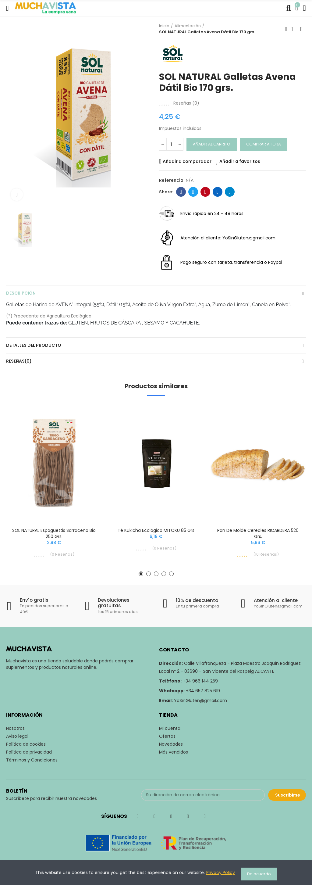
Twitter (193, 192)
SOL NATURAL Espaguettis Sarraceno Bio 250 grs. (54, 533)
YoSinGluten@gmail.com (200, 700)
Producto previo (286, 29)
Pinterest (205, 192)
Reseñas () (186, 103)
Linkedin (218, 192)
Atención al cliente (276, 600)
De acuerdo (259, 874)
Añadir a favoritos (239, 161)
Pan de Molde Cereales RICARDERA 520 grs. (258, 533)
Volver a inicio (294, 29)
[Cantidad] (171, 144)
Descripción (21, 293)
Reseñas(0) (19, 361)
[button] (141, 573)
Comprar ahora (263, 144)
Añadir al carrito (211, 144)
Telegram (230, 192)
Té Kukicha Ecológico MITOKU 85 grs (156, 530)
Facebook (181, 192)
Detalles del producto (33, 345)
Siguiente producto (301, 29)
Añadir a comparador (187, 161)
